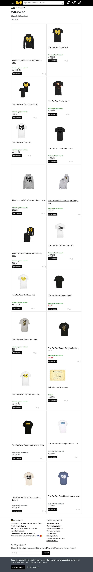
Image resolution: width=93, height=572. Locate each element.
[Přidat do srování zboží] (45, 74)
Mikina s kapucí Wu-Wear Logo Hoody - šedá (28, 200)
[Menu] (13, 3)
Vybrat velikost (17, 74)
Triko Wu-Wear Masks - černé (58, 101)
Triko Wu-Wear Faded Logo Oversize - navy (64, 496)
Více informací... (52, 541)
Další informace (33, 567)
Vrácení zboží (52, 533)
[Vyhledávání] (41, 3)
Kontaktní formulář (18, 531)
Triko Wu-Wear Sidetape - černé (59, 296)
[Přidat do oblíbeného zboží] (43, 74)
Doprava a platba (53, 523)
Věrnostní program (53, 531)
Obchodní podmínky (54, 526)
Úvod (13, 8)
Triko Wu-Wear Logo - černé (58, 47)
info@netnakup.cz (19, 526)
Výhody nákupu (52, 536)
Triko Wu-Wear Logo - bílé (21, 142)
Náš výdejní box (29, 533)
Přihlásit (46, 553)
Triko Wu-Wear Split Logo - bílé (23, 295)
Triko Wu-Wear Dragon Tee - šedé (24, 339)
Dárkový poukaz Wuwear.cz (58, 387)
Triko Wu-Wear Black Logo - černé (60, 148)
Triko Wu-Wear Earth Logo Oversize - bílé (63, 444)
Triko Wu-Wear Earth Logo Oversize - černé (28, 445)
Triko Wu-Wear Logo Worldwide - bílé (26, 394)
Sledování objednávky (55, 528)
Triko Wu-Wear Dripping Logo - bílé (60, 245)
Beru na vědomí (18, 567)
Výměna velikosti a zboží (56, 538)
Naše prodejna (16, 533)
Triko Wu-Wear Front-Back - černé (24, 104)
